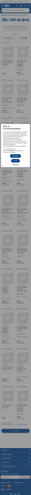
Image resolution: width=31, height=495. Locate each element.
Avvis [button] (15, 160)
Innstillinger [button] (15, 164)
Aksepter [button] (15, 156)
